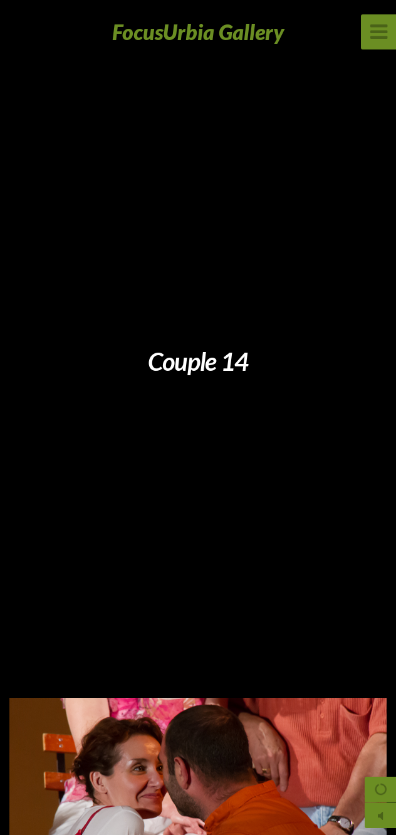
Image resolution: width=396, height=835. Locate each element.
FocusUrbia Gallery (198, 31)
